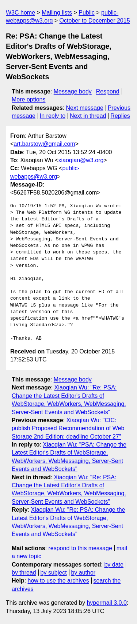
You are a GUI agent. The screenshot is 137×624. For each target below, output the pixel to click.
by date (113, 564)
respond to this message (80, 548)
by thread (24, 572)
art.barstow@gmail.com (44, 144)
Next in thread (88, 116)
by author (83, 572)
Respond (107, 91)
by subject (54, 572)
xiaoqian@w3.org (80, 160)
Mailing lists (57, 12)
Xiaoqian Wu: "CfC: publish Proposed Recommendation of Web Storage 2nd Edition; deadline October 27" (68, 428)
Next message (84, 108)
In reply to (52, 116)
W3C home (20, 12)
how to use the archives (58, 580)
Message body (73, 91)
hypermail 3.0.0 (106, 603)
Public (87, 12)
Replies (120, 116)
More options (29, 99)
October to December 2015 (95, 20)
